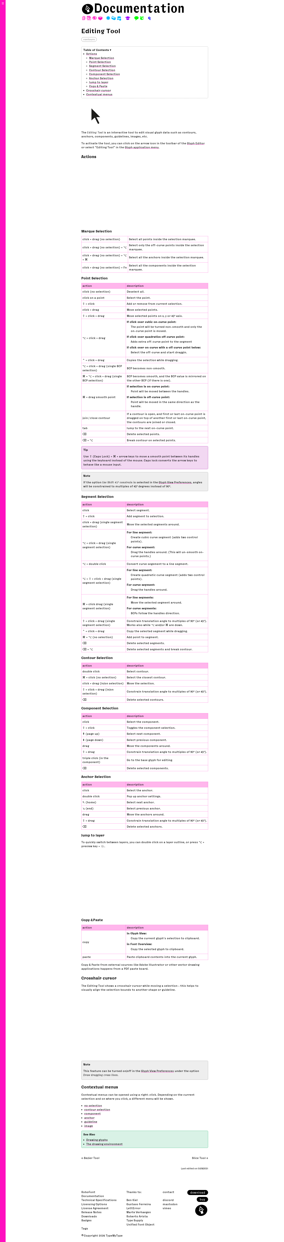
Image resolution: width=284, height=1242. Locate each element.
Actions (91, 53)
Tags (84, 1228)
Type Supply (134, 1220)
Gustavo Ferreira (138, 1204)
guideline (90, 1121)
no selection (93, 1105)
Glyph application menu (142, 147)
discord (168, 1199)
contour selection (97, 1109)
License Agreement (94, 1208)
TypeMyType (114, 1235)
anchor (89, 1117)
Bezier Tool (91, 1157)
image (88, 1125)
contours (89, 39)
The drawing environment (104, 1143)
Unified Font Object (140, 1224)
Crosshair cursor (98, 90)
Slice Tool (199, 1157)
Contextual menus (99, 94)
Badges (86, 1220)
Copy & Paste (98, 86)
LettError (133, 1208)
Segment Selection (102, 65)
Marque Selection (101, 57)
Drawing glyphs (97, 1139)
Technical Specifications (99, 1199)
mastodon (170, 1204)
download (197, 1192)
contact (168, 1192)
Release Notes (91, 1212)
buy (202, 1199)
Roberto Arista (137, 1216)
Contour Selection (102, 70)
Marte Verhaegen (138, 1212)
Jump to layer (98, 82)
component (92, 1113)
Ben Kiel (132, 1199)
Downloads (89, 1216)
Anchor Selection (101, 78)
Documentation (139, 8)
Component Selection (104, 74)
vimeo (167, 1208)
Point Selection (100, 61)
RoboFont (88, 1192)
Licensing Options (94, 1204)
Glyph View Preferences (175, 482)
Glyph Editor (196, 143)
